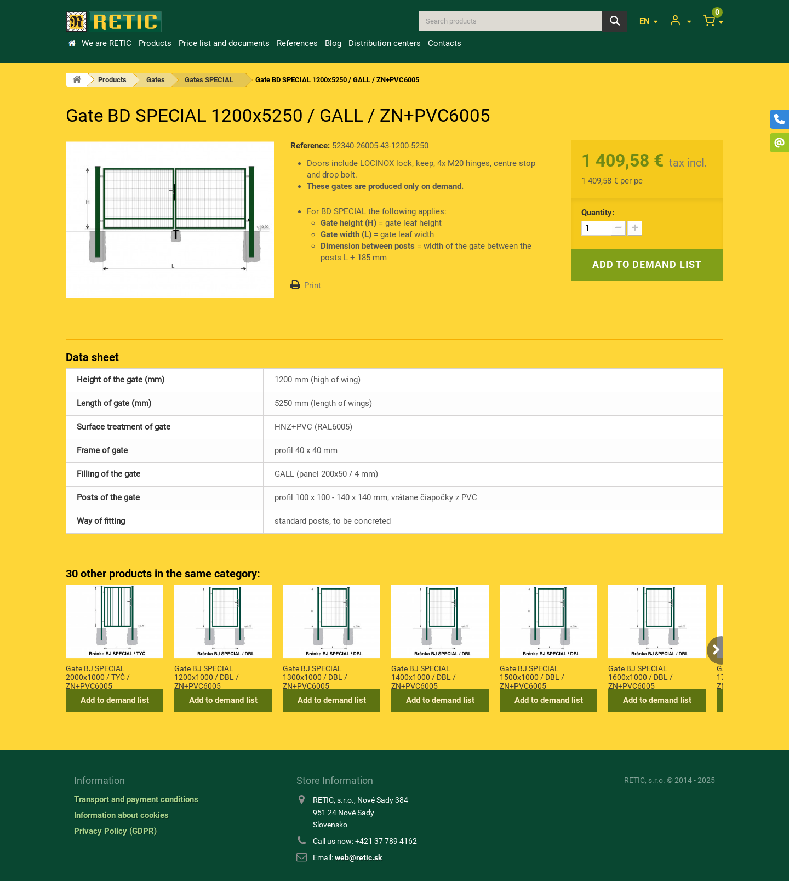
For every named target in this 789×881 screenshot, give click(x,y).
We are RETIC (107, 43)
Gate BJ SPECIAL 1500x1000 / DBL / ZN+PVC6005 (532, 676)
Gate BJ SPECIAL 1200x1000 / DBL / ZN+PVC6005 (206, 676)
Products (155, 43)
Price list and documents (224, 43)
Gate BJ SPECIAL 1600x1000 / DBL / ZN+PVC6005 (640, 676)
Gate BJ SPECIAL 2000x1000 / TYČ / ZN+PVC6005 (98, 676)
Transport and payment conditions (136, 799)
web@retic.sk (358, 857)
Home (71, 43)
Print (312, 285)
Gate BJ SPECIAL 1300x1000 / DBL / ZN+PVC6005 (315, 676)
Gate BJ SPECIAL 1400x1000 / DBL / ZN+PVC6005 (423, 676)
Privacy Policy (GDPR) (115, 831)
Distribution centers (384, 43)
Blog (333, 43)
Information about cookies (121, 815)
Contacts (444, 43)
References (297, 43)
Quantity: (597, 212)
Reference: (310, 146)
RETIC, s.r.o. (644, 780)
